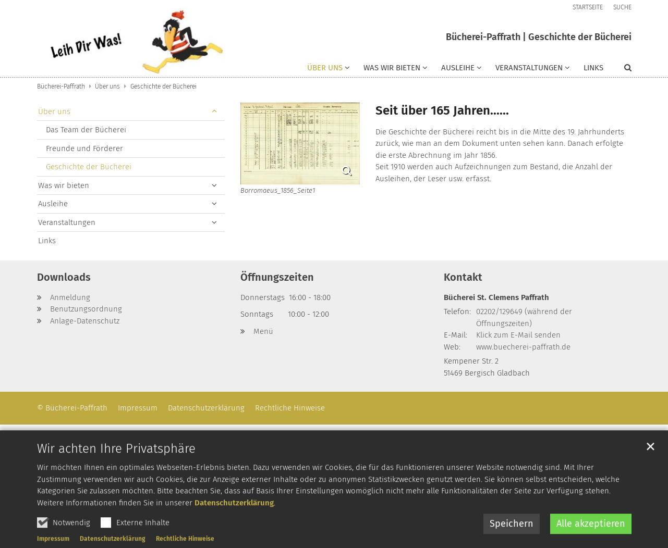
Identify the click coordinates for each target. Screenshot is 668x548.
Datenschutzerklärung (234, 529)
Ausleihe (53, 203)
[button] (328, 70)
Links (593, 67)
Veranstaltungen (66, 222)
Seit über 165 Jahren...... (442, 110)
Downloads (64, 277)
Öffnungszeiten (277, 277)
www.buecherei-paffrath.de (523, 347)
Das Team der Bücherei (86, 129)
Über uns (107, 86)
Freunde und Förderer (84, 148)
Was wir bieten (63, 185)
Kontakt (463, 277)
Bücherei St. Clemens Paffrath (496, 297)
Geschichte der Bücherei (163, 86)
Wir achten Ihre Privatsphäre (116, 475)
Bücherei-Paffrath (61, 86)
